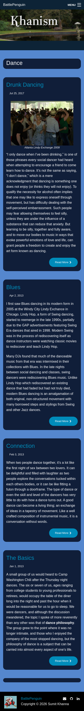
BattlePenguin (14, 5)
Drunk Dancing (25, 85)
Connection (20, 446)
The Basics (20, 558)
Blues (13, 287)
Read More (63, 262)
